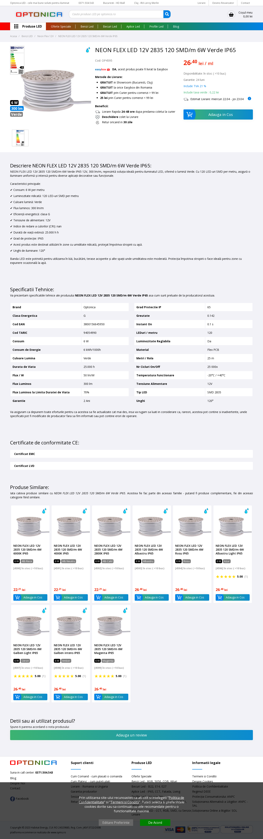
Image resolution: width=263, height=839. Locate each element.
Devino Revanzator (223, 3)
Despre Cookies (202, 781)
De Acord (155, 822)
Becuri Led (110, 26)
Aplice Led (133, 26)
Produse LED (32, 26)
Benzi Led (87, 26)
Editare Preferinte (115, 822)
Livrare (202, 3)
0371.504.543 (86, 3)
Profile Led (156, 26)
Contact (245, 3)
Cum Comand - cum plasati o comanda (96, 776)
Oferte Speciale (61, 26)
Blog (176, 26)
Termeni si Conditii (204, 776)
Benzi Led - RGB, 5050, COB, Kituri (154, 781)
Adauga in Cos (208, 114)
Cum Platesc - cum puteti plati (90, 781)
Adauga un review (131, 735)
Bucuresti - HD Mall (114, 3)
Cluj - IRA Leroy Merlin (146, 3)
